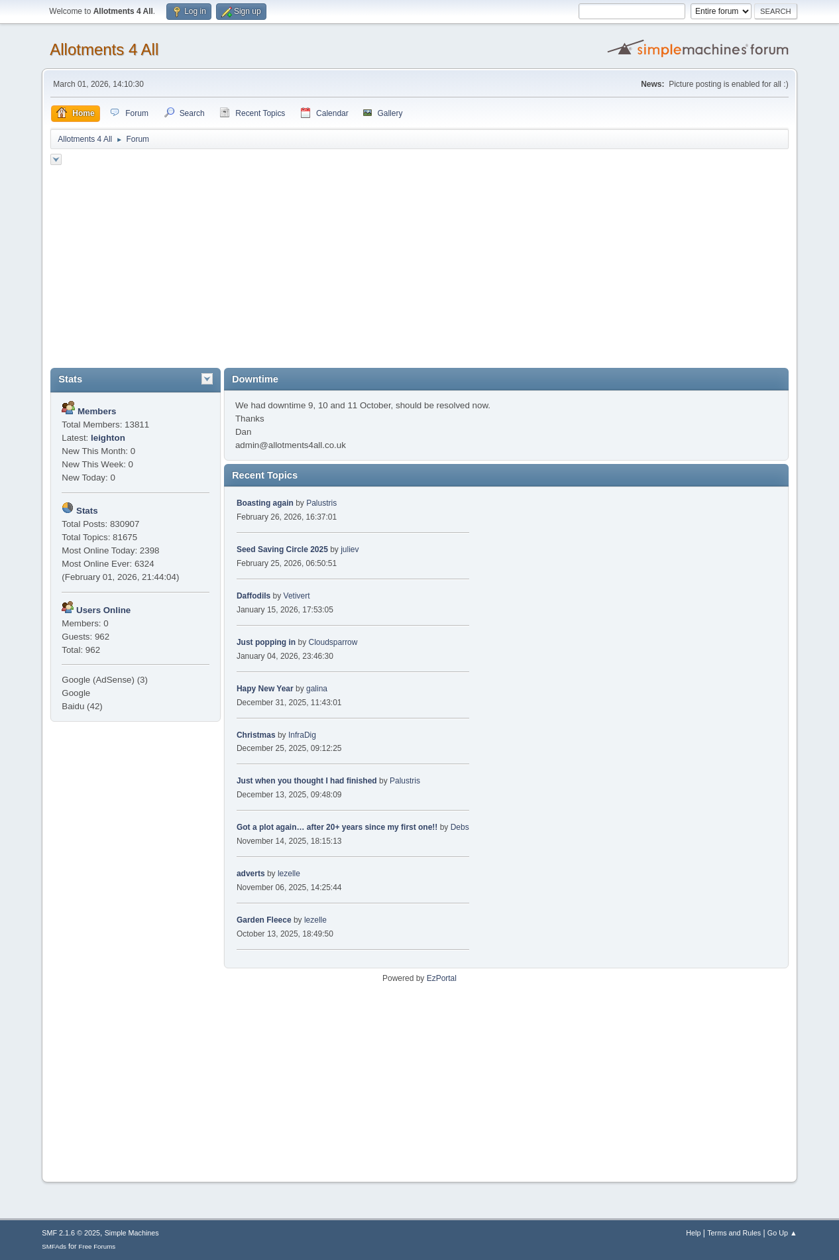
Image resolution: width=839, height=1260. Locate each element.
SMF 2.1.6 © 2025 (71, 1233)
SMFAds (54, 1246)
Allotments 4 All (104, 49)
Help (693, 1233)
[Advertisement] (419, 268)
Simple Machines (132, 1233)
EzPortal (442, 978)
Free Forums (97, 1246)
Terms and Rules (734, 1233)
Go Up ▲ (782, 1233)
